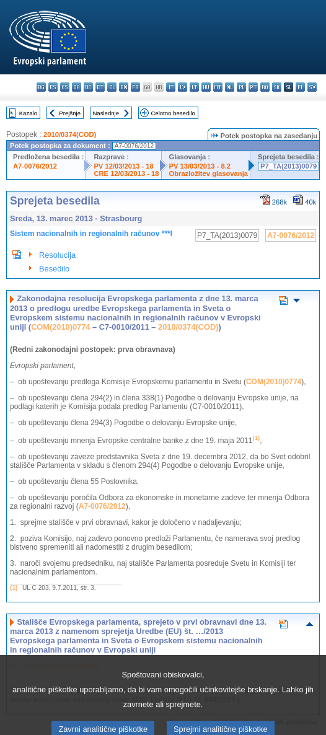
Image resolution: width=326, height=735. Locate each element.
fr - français (135, 87)
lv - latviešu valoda (182, 87)
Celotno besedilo (173, 113)
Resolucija (57, 255)
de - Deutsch (88, 87)
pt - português (253, 87)
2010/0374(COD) (69, 134)
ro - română (265, 87)
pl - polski (241, 87)
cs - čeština (64, 87)
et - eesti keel (100, 87)
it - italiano (170, 87)
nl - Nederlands (229, 87)
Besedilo (54, 268)
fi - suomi (300, 87)
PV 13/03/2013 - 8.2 (200, 166)
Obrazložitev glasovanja (208, 173)
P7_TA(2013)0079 (288, 166)
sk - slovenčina (276, 87)
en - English (123, 87)
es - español (53, 87)
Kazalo (28, 113)
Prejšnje (70, 113)
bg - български (41, 87)
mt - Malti (217, 87)
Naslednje (105, 113)
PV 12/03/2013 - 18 (123, 166)
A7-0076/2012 (35, 166)
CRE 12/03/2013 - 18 (126, 173)
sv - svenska (312, 87)
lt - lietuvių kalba (194, 87)
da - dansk (76, 87)
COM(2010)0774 (60, 327)
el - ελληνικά (112, 87)
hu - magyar (206, 87)
